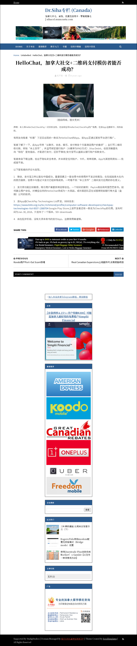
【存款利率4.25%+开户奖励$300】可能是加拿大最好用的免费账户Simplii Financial (69, 316)
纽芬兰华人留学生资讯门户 (72, 638)
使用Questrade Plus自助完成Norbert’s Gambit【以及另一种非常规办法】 (76, 554)
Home (16, 2)
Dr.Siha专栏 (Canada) (68, 10)
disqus (118, 274)
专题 (65, 46)
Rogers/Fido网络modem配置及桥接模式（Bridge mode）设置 (75, 542)
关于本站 (30, 46)
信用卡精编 (76, 46)
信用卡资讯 (90, 46)
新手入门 (54, 46)
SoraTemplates (110, 638)
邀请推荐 (42, 46)
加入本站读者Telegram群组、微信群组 (68, 296)
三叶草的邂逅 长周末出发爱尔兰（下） (75, 528)
